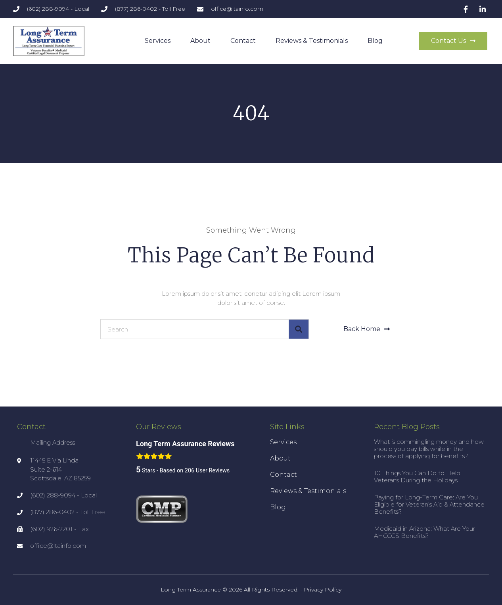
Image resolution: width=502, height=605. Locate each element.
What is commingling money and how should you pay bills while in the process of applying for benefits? (429, 449)
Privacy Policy (322, 589)
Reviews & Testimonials (312, 40)
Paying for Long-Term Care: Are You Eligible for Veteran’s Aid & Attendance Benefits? (429, 504)
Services (158, 40)
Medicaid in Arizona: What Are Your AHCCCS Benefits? (424, 532)
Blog (375, 40)
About (200, 40)
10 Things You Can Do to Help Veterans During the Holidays (417, 476)
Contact (243, 40)
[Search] (298, 329)
